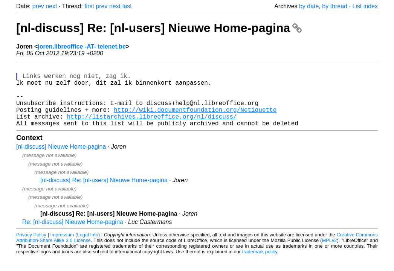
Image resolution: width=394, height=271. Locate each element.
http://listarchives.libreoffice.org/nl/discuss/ (152, 128)
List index (365, 6)
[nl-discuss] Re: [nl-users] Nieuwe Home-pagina (159, 28)
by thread (334, 6)
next (51, 6)
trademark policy (259, 265)
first (89, 6)
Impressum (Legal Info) (75, 248)
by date (309, 6)
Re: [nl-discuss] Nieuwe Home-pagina (72, 235)
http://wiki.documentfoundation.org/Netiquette (195, 120)
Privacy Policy (31, 248)
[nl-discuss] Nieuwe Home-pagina (61, 160)
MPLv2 (329, 254)
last (127, 6)
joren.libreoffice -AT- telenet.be (82, 46)
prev (38, 6)
